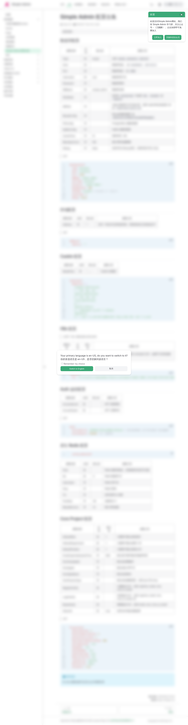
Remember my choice (74, 363)
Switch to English (76, 369)
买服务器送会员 (173, 37)
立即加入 (158, 37)
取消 (111, 368)
